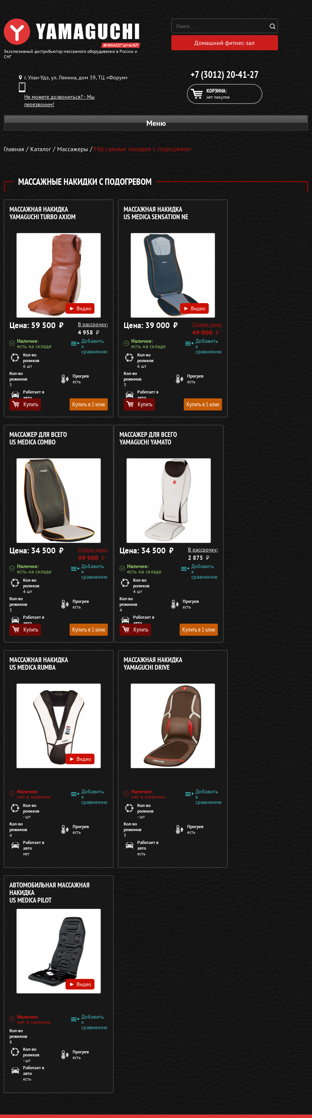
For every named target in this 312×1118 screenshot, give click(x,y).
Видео (70, 300)
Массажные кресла (26, 1049)
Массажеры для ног (27, 1085)
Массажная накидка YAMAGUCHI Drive (245, 440)
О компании (171, 1049)
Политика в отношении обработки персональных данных (74, 1024)
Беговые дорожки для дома (36, 1103)
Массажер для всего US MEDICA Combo (244, 215)
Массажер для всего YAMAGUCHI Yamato (38, 440)
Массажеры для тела (28, 1076)
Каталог (166, 1058)
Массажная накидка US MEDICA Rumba (142, 440)
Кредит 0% (170, 1076)
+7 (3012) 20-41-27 (225, 76)
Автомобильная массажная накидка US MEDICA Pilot (49, 669)
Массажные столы (24, 1058)
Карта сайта (171, 1094)
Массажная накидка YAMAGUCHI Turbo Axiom (42, 215)
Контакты (168, 1085)
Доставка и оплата (179, 1067)
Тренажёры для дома (28, 1094)
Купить (25, 406)
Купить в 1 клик (77, 406)
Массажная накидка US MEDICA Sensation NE (145, 215)
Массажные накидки (28, 1067)
